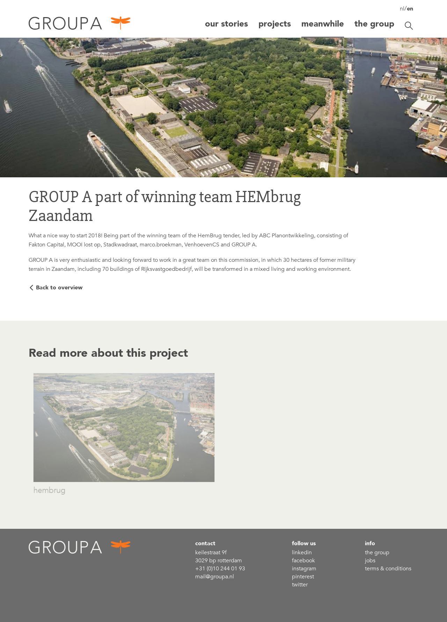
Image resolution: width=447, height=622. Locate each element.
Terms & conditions (388, 568)
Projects (274, 24)
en (410, 9)
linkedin (302, 552)
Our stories (226, 24)
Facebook (303, 560)
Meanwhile (322, 24)
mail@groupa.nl (214, 576)
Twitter (300, 584)
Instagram (304, 568)
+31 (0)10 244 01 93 (220, 568)
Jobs (370, 560)
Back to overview (59, 287)
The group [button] (374, 24)
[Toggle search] (409, 26)
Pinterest (303, 576)
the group (377, 552)
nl (402, 9)
